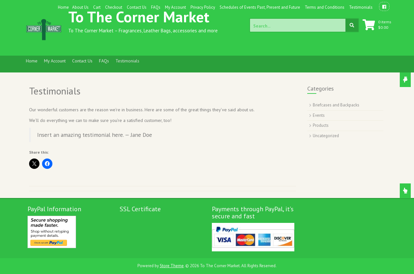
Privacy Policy (203, 7)
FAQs (155, 7)
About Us (80, 7)
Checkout (113, 7)
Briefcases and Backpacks (336, 105)
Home (63, 7)
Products (321, 125)
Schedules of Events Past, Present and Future (260, 7)
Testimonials (361, 7)
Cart (97, 7)
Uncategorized (326, 135)
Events (319, 115)
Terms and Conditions (324, 7)
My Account (175, 7)
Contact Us (137, 7)
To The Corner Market (138, 17)
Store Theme (172, 266)
